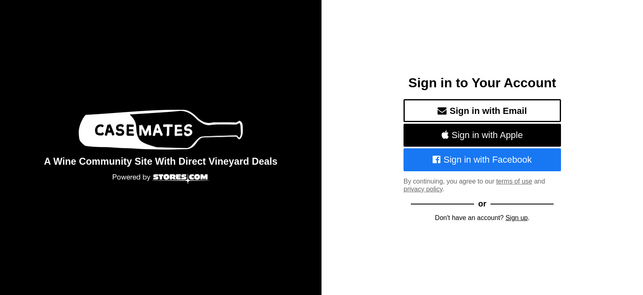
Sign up (517, 217)
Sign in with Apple (482, 135)
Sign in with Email (482, 111)
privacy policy (423, 189)
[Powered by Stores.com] (161, 179)
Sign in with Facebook (482, 159)
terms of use (514, 181)
